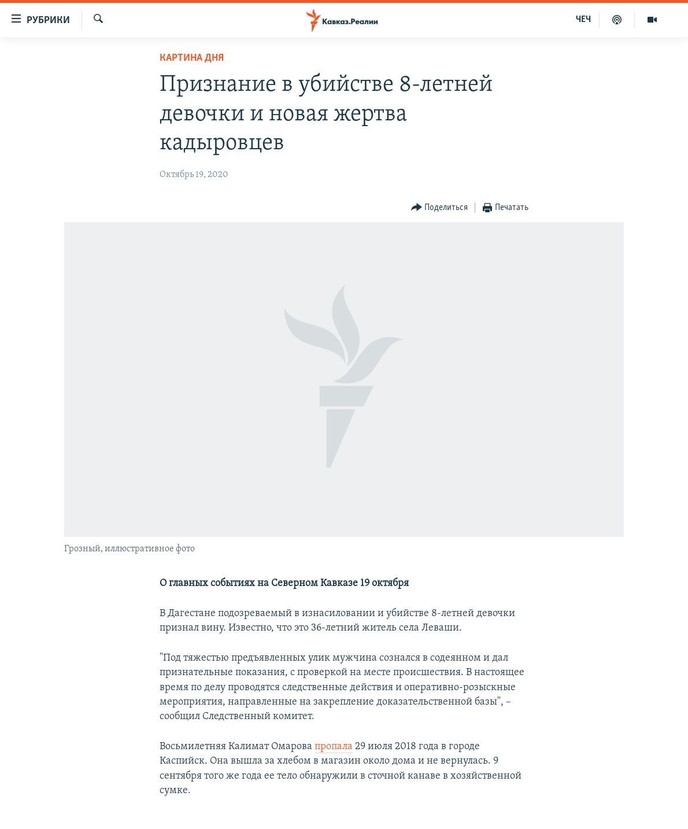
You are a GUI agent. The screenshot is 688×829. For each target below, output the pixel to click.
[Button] (439, 208)
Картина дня (192, 58)
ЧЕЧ (583, 19)
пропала (334, 746)
